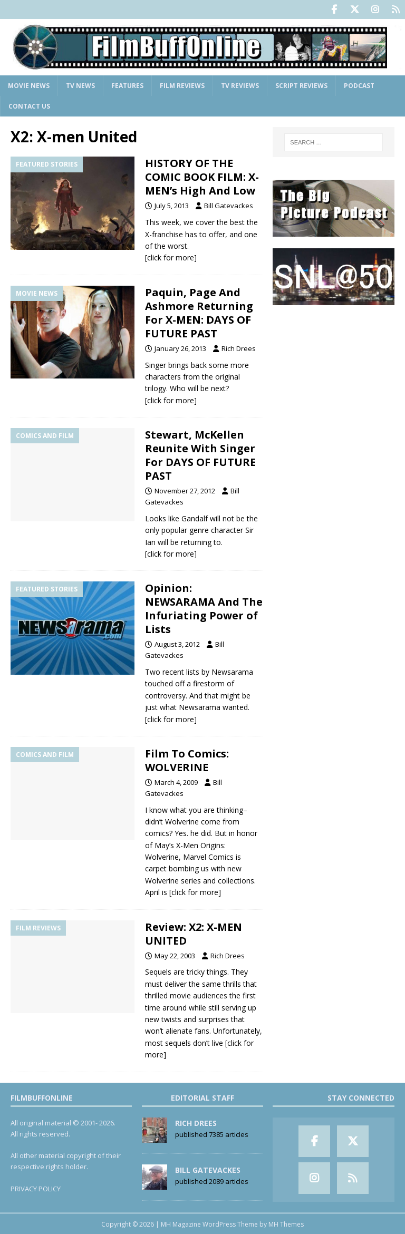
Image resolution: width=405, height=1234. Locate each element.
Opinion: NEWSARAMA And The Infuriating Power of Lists (204, 608)
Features (127, 85)
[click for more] (171, 257)
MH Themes (286, 1223)
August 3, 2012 (177, 643)
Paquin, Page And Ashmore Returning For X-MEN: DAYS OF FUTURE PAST (199, 312)
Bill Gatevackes (228, 205)
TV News (80, 85)
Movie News (29, 85)
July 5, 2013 (172, 205)
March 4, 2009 (176, 781)
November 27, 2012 (185, 490)
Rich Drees (238, 348)
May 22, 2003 (175, 955)
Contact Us (29, 105)
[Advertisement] (333, 369)
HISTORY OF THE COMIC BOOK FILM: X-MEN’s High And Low (202, 176)
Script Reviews (301, 85)
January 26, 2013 (180, 348)
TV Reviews (240, 85)
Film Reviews (182, 85)
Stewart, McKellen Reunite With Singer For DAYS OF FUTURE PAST (200, 454)
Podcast (359, 85)
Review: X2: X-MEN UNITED (193, 933)
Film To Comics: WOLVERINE (187, 760)
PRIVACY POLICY (36, 1187)
